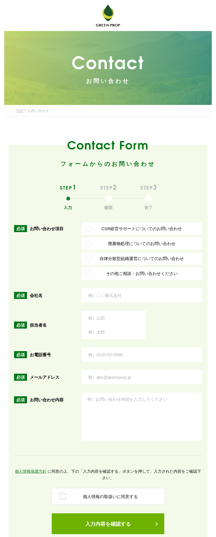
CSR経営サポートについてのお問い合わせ (142, 228)
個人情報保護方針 (30, 471)
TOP (20, 111)
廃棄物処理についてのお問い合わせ (142, 243)
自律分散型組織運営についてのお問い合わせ (142, 258)
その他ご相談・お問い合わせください (142, 273)
